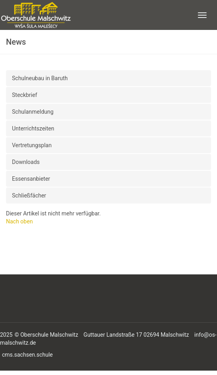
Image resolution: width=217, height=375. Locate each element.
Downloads (26, 162)
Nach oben (19, 221)
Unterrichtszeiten (33, 128)
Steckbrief (24, 95)
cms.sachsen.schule (27, 354)
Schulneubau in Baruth (40, 78)
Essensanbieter (31, 179)
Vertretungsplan (31, 145)
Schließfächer (29, 195)
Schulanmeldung (32, 112)
